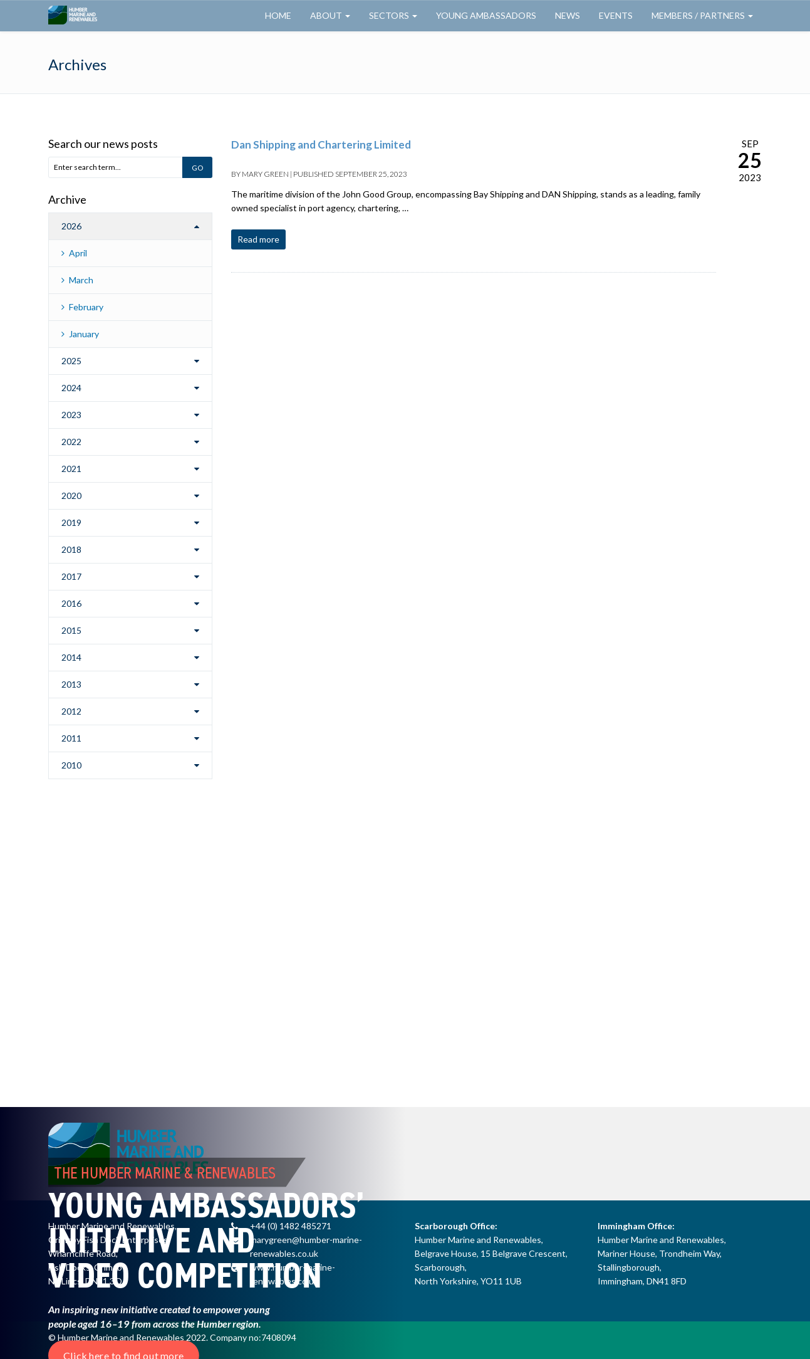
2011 (71, 738)
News (567, 15)
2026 (71, 226)
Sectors (393, 15)
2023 (71, 414)
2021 (71, 468)
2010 (71, 765)
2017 (71, 576)
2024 (71, 387)
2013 (71, 684)
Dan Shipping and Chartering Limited (321, 144)
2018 (71, 549)
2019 (71, 522)
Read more (258, 239)
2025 (71, 360)
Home (278, 15)
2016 (71, 603)
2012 (71, 711)
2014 (71, 657)
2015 (71, 630)
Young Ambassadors (486, 15)
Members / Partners (702, 15)
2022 (71, 441)
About (330, 15)
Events (616, 15)
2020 (71, 495)
